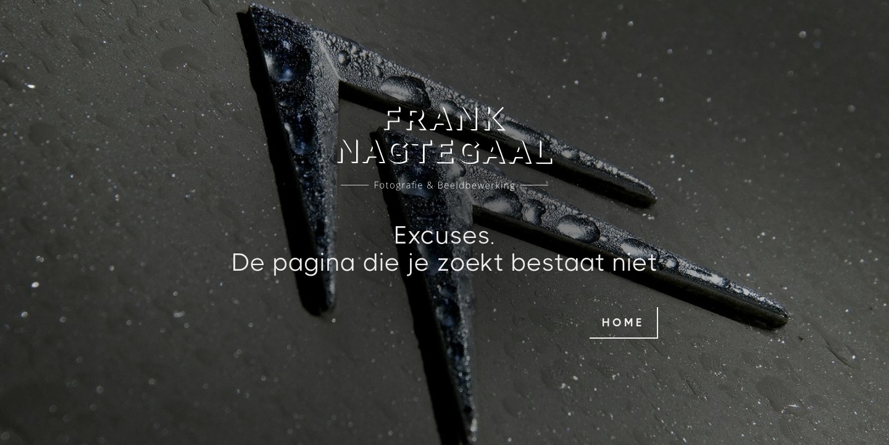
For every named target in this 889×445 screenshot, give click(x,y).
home (623, 322)
